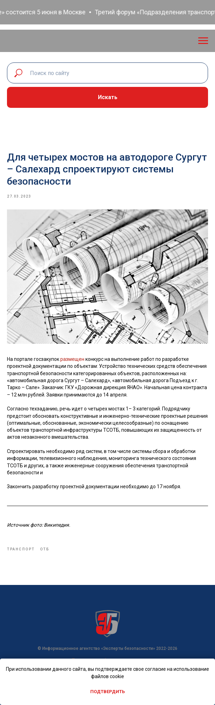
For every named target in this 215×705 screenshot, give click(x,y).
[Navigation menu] (203, 40)
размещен (72, 359)
